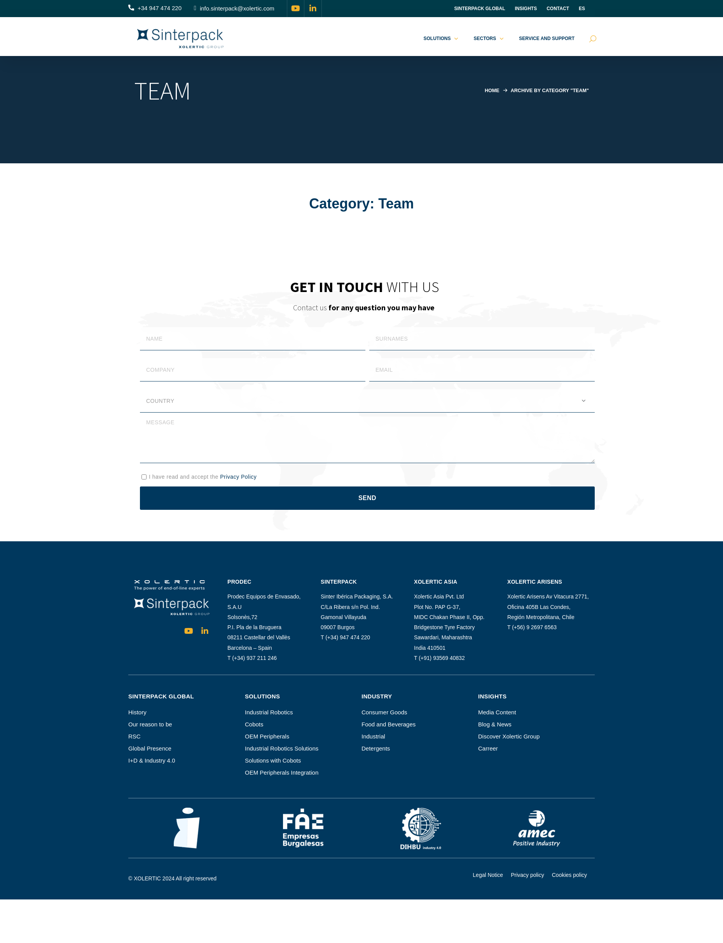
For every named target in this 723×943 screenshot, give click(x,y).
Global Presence (149, 748)
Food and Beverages (389, 724)
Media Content (497, 712)
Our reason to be (150, 724)
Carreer (488, 748)
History (137, 712)
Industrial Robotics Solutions (281, 748)
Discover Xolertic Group (509, 736)
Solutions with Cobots (273, 760)
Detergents (376, 748)
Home (489, 90)
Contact (558, 8)
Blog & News (495, 724)
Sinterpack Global (479, 8)
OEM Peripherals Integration (281, 772)
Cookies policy (569, 875)
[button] (155, 8)
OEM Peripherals (267, 736)
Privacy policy (527, 875)
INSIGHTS (526, 8)
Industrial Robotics (269, 712)
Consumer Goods (384, 712)
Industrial (373, 736)
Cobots (254, 724)
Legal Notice (488, 875)
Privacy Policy (238, 477)
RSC (134, 736)
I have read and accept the (203, 477)
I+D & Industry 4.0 (151, 760)
